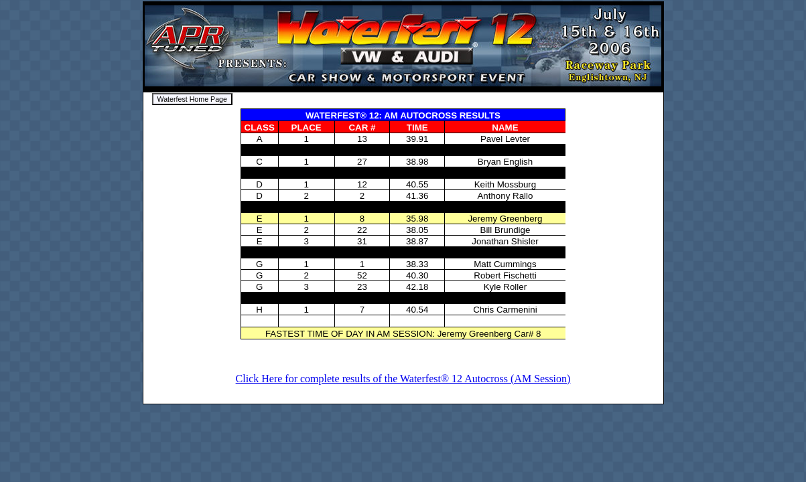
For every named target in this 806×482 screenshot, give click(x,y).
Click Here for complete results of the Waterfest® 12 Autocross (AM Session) (403, 378)
